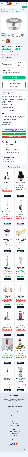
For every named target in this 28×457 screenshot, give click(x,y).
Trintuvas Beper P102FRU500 (21, 268)
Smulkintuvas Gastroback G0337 (20, 212)
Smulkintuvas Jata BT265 (20, 379)
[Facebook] (12, 439)
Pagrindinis (3, 9)
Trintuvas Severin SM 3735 (7, 351)
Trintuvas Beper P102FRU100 (7, 379)
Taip (14, 133)
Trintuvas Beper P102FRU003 (21, 295)
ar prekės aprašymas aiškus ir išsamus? (14, 130)
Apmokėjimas (15, 423)
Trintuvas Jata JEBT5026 (7, 323)
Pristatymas (14, 421)
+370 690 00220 (14, 85)
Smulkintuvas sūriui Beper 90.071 (21, 240)
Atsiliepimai (14, 408)
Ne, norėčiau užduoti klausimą (14, 136)
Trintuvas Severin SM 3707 (20, 323)
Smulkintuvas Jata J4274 (7, 240)
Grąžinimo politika (15, 425)
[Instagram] (14, 439)
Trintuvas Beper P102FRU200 (7, 295)
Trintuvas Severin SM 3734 (20, 351)
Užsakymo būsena (15, 419)
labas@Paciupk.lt (15, 433)
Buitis (9, 9)
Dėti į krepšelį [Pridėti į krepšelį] (7, 195)
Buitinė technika (15, 9)
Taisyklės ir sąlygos (15, 409)
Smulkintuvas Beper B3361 (7, 212)
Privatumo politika (15, 411)
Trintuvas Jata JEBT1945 (7, 268)
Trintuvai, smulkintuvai (15, 11)
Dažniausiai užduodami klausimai (15, 406)
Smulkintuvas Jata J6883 (20, 183)
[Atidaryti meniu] (1, 3)
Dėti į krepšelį (14, 77)
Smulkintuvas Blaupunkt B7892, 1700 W (7, 184)
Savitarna (15, 418)
